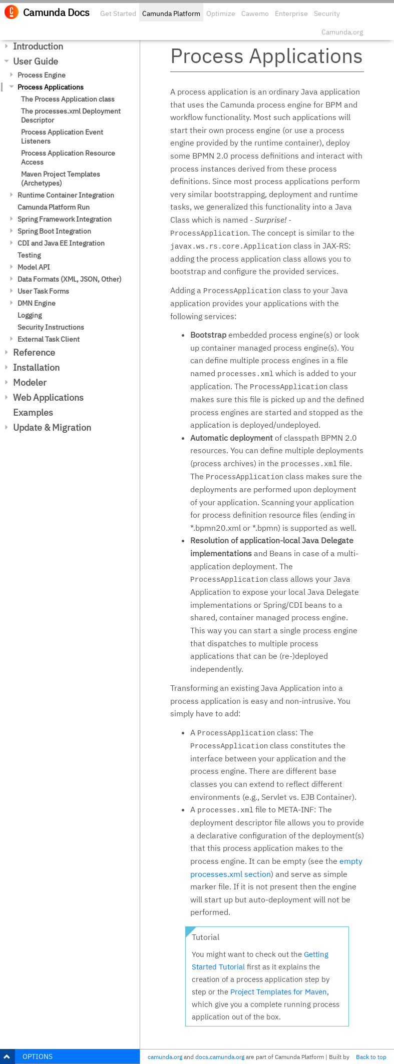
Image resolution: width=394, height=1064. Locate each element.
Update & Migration (52, 427)
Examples (33, 412)
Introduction (38, 46)
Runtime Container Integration (66, 195)
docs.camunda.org (219, 1056)
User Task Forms (43, 291)
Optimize (220, 13)
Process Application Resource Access (68, 158)
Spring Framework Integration (65, 219)
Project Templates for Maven (278, 991)
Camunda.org (342, 32)
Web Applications (48, 397)
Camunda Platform (171, 13)
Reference (34, 352)
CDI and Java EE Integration (61, 243)
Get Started (118, 13)
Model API (34, 267)
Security (327, 13)
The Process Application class (68, 99)
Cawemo (255, 13)
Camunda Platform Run (54, 207)
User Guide (35, 61)
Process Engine (42, 75)
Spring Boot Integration (54, 231)
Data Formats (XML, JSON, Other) (70, 279)
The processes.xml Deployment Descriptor (71, 116)
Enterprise (291, 13)
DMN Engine (37, 303)
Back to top (371, 1056)
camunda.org (165, 1056)
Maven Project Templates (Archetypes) (60, 179)
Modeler (30, 382)
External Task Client (49, 339)
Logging (30, 315)
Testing (29, 255)
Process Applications (51, 87)
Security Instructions (51, 327)
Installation (36, 367)
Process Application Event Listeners (62, 137)
